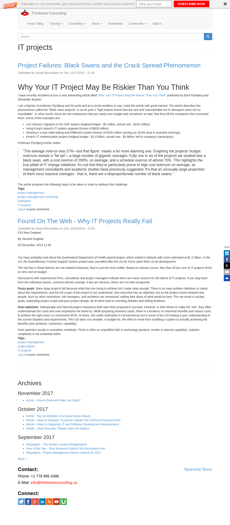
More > (22, 458)
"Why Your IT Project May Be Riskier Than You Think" (132, 95)
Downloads (115, 23)
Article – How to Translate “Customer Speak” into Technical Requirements (73, 420)
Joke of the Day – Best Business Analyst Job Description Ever (65, 448)
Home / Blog (35, 23)
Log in (22, 209)
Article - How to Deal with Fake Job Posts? (53, 400)
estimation (24, 201)
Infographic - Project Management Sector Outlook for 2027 (63, 452)
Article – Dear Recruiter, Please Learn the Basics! (58, 428)
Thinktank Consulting (49, 13)
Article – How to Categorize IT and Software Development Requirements (72, 424)
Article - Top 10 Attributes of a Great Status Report (58, 416)
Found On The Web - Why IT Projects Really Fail (85, 221)
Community (137, 23)
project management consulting (38, 197)
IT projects (24, 205)
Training (56, 23)
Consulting (77, 23)
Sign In (157, 23)
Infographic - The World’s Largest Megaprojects (56, 444)
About (97, 23)
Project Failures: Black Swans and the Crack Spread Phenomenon (109, 65)
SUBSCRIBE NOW (191, 4)
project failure (26, 346)
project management (31, 192)
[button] (115, 4)
